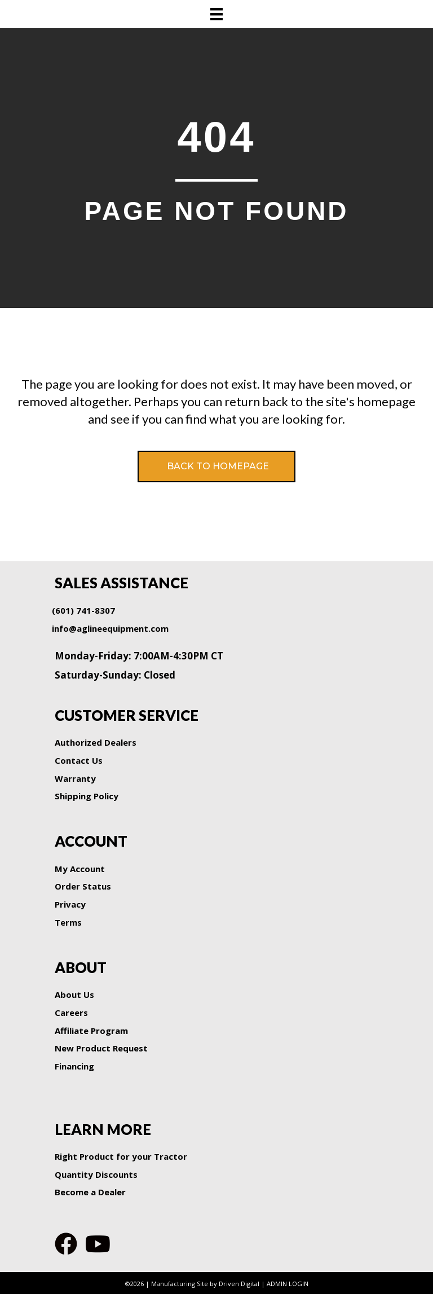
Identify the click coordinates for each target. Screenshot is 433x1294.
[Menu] (216, 14)
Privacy (70, 904)
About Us (74, 994)
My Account (80, 868)
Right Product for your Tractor (121, 1156)
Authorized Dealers (95, 742)
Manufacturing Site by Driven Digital (205, 1283)
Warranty (75, 778)
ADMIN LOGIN (287, 1283)
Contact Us (79, 760)
